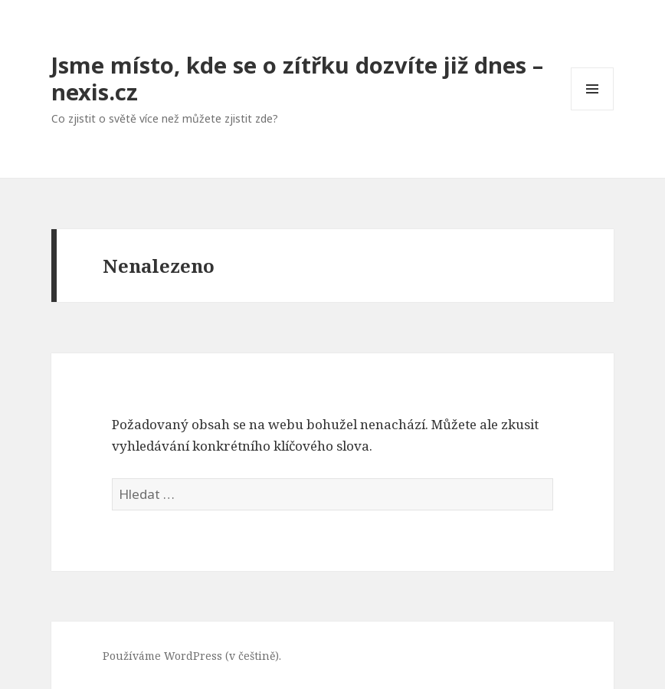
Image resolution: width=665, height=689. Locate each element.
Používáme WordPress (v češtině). (192, 655)
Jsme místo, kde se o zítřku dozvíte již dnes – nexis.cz (297, 78)
